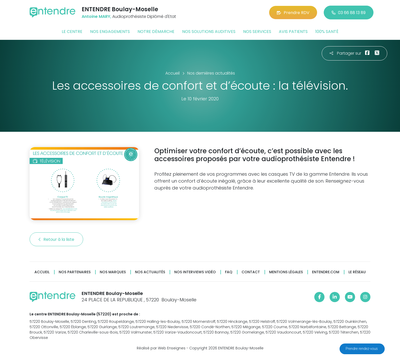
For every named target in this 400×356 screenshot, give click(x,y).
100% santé (327, 31)
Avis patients (293, 31)
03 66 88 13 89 (349, 13)
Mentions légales (286, 272)
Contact (251, 272)
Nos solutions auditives (208, 31)
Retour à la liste (56, 239)
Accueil (41, 272)
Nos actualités (150, 272)
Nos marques (113, 272)
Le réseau (357, 272)
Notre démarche (156, 31)
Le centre (72, 31)
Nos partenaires (75, 272)
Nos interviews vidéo (195, 272)
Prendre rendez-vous (362, 349)
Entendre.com (325, 272)
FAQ (228, 272)
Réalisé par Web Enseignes (161, 348)
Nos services (257, 31)
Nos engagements (110, 31)
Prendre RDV (293, 13)
